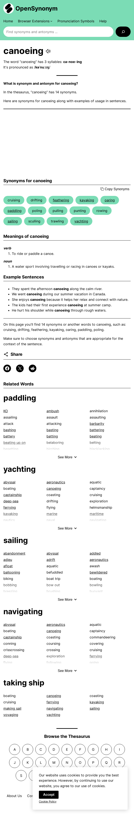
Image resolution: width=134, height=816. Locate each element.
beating (96, 436)
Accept (48, 796)
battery (9, 436)
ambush (52, 411)
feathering (61, 200)
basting (52, 430)
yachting (81, 221)
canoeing (53, 488)
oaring (110, 200)
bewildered (98, 572)
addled (95, 553)
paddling (15, 211)
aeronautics (55, 482)
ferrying (9, 507)
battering (97, 430)
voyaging (10, 715)
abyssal (9, 482)
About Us (14, 796)
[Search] (123, 32)
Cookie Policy (47, 803)
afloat (8, 566)
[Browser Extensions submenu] (35, 21)
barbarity (97, 423)
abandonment (14, 553)
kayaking (87, 200)
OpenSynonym (36, 8)
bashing (9, 430)
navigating (23, 611)
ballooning (11, 572)
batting (52, 436)
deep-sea (10, 501)
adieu (7, 560)
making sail (12, 708)
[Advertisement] (67, 143)
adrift (50, 560)
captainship (12, 495)
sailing (13, 221)
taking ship (23, 682)
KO (5, 411)
